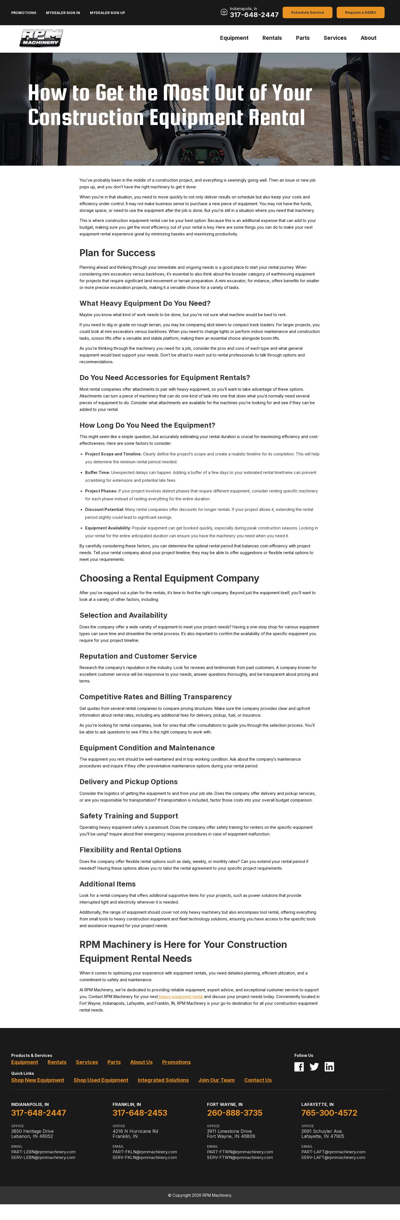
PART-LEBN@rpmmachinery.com (43, 1152)
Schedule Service (307, 12)
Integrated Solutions (163, 1080)
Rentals (272, 38)
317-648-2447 (254, 15)
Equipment (234, 38)
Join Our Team (216, 1080)
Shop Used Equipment (101, 1080)
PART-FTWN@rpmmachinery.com (240, 1152)
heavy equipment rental (180, 996)
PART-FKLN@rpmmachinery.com (145, 1152)
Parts (303, 38)
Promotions (23, 13)
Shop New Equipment (37, 1080)
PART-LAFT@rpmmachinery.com (333, 1152)
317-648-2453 (140, 1112)
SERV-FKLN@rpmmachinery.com (145, 1157)
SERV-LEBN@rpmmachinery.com (43, 1157)
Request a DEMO (360, 12)
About (368, 38)
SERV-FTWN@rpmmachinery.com (240, 1157)
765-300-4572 (329, 1112)
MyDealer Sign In (63, 13)
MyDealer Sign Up (107, 13)
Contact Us (258, 1080)
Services (335, 38)
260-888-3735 (234, 1112)
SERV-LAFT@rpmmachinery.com (333, 1157)
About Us (141, 1062)
